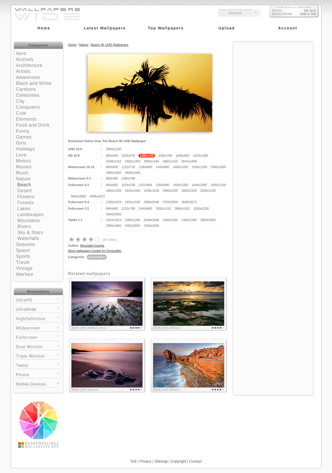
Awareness (28, 77)
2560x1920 (170, 191)
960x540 (112, 155)
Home (72, 45)
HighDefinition (38, 318)
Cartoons (26, 89)
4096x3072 (97, 196)
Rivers (24, 226)
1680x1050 (180, 167)
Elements (26, 119)
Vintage (24, 268)
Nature (23, 178)
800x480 (112, 178)
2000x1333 (163, 208)
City (20, 101)
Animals (25, 59)
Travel (23, 262)
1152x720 (128, 167)
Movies (24, 166)
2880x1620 (170, 161)
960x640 (112, 208)
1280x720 (147, 155)
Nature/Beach (96, 256)
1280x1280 (132, 220)
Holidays (25, 149)
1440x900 (162, 167)
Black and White (34, 83)
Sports (23, 256)
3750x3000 (170, 202)
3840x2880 (78, 196)
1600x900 (182, 155)
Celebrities (28, 95)
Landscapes (30, 214)
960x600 (112, 167)
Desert (24, 190)
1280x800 (145, 167)
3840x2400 (132, 173)
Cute (21, 113)
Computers (28, 107)
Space (23, 250)
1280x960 (162, 185)
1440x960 (145, 208)
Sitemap (161, 461)
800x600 (112, 185)
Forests (25, 202)
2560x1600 (218, 167)
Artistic (23, 71)
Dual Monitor (38, 346)
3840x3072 (189, 202)
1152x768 (128, 208)
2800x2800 (208, 220)
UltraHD (38, 299)
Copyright (178, 461)
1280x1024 (113, 202)
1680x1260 (113, 191)
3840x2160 (113, 149)
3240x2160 (201, 208)
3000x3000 (132, 226)
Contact (195, 461)
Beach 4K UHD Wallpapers (109, 45)
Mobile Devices (31, 384)
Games (24, 137)
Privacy (145, 461)
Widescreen (38, 327)
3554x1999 (189, 161)
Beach (24, 184)
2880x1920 (182, 208)
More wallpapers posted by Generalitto (94, 251)
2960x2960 (113, 226)
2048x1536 (151, 191)
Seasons (25, 244)
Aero (21, 53)
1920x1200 (199, 167)
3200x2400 (208, 191)
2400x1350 (132, 161)
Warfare (24, 274)
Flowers (26, 196)
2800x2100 (189, 191)
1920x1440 (132, 191)
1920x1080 (200, 155)
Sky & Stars (30, 232)
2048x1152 (113, 161)
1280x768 (128, 178)
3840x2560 (113, 214)
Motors (23, 160)
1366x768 (165, 155)
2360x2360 (189, 220)
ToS (133, 461)
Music (22, 172)
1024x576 (128, 155)
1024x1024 (113, 220)
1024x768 (128, 185)
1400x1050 (180, 185)
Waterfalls (28, 238)
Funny (23, 131)
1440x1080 (199, 185)
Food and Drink (33, 125)
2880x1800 (113, 173)
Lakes (24, 208)
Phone (38, 374)
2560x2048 (151, 202)
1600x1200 (218, 185)
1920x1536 (132, 202)
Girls (21, 143)
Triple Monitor (38, 355)
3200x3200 (151, 226)
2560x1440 (151, 161)
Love (21, 154)
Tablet (38, 365)
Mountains (28, 220)
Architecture (29, 65)
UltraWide (38, 309)
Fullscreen (38, 337)
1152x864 (145, 185)
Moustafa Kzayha (92, 246)
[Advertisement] (273, 77)
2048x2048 (151, 220)
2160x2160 (170, 220)
